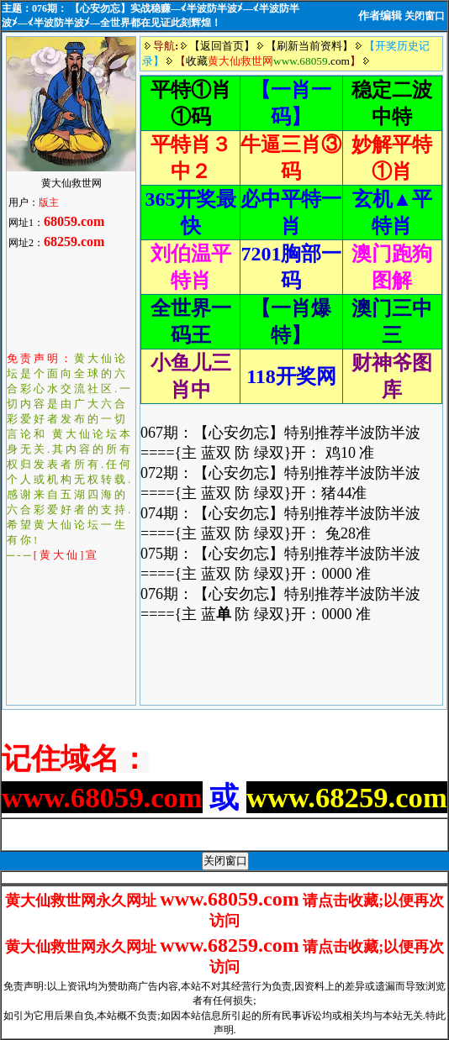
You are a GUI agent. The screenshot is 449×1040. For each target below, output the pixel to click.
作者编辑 (380, 15)
